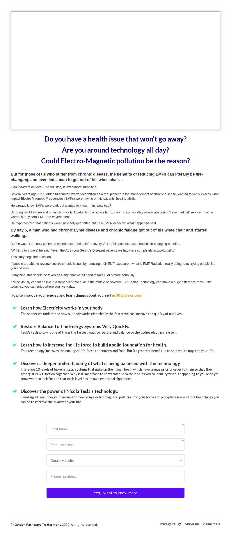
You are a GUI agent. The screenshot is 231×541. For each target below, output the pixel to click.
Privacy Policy (170, 526)
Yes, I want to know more (115, 494)
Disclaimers (211, 526)
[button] (115, 460)
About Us (192, 526)
